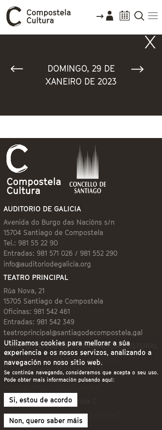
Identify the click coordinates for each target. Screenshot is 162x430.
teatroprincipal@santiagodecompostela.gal (73, 332)
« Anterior (21, 71)
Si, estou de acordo (40, 404)
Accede (104, 19)
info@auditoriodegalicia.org (47, 264)
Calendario (124, 18)
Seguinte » (141, 71)
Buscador (139, 18)
